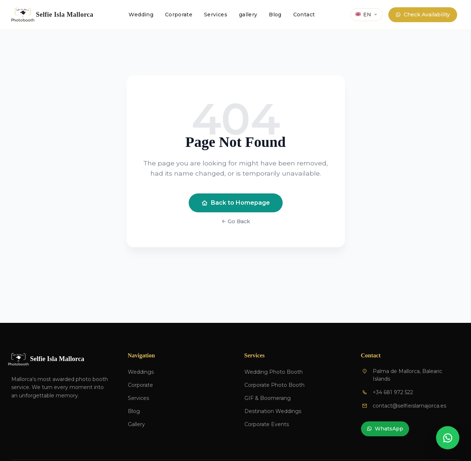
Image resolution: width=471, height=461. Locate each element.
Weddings (141, 372)
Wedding (141, 14)
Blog (275, 14)
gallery (248, 14)
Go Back (235, 221)
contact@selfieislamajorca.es (409, 405)
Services (215, 14)
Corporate (178, 14)
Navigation (141, 355)
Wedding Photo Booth (273, 372)
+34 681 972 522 (393, 392)
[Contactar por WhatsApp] (447, 437)
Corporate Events (266, 424)
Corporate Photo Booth (274, 385)
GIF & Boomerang (267, 398)
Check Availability (423, 15)
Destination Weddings (272, 411)
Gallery (136, 424)
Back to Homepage (235, 203)
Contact (304, 14)
